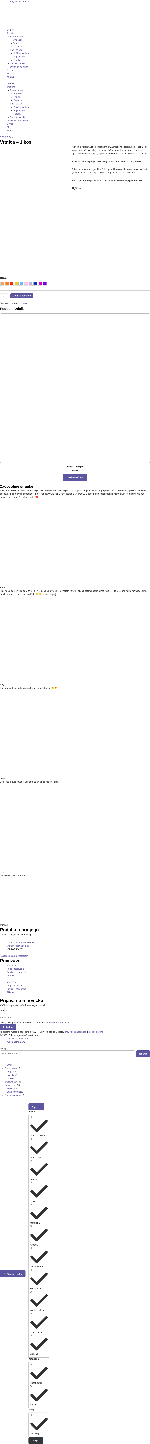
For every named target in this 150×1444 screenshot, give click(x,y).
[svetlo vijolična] (31, 1292)
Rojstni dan (19, 56)
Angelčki (17, 40)
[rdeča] (31, 1182)
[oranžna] (31, 1160)
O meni (10, 70)
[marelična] (31, 1204)
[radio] (2, 284)
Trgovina (11, 33)
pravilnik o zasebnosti (75, 1032)
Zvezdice (17, 46)
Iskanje (3, 1048)
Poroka (17, 60)
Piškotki (10, 975)
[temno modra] (31, 1313)
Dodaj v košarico (22, 295)
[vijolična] (31, 1335)
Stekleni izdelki (17, 63)
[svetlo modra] (31, 1248)
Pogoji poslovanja (15, 969)
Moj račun (12, 965)
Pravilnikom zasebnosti (57, 1022)
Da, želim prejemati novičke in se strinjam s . (36, 1022)
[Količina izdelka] (4, 295)
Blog (9, 73)
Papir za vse (16, 50)
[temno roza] (31, 1139)
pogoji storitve (96, 1032)
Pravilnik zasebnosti (16, 972)
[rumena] (31, 1226)
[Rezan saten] (31, 1364)
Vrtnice (16, 43)
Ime (2, 1010)
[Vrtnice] (31, 1386)
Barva (3, 278)
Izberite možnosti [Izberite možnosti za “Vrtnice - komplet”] (75, 477)
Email (3, 1017)
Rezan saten (16, 36)
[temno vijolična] (31, 1117)
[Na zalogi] (31, 1415)
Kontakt (10, 77)
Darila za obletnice (19, 67)
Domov (10, 30)
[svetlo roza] (31, 1270)
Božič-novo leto (21, 53)
